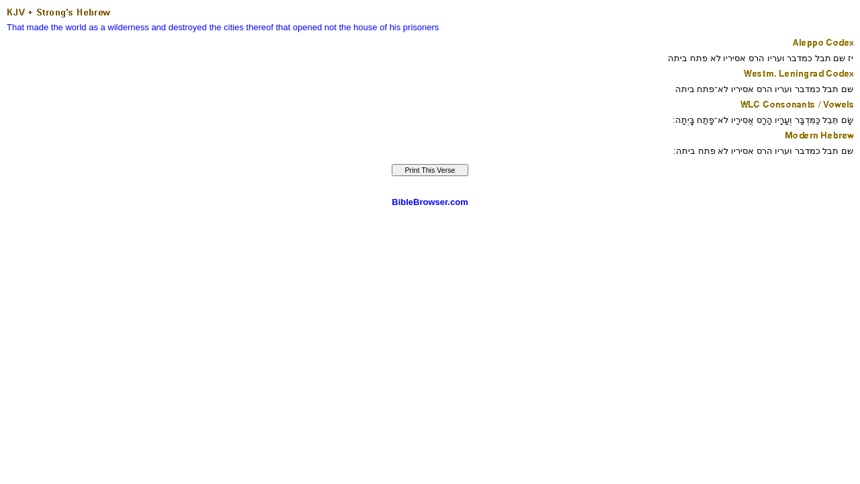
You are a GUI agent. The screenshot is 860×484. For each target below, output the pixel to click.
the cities (226, 27)
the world (69, 27)
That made (27, 27)
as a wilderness (119, 27)
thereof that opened (284, 27)
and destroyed (178, 27)
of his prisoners (409, 27)
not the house (351, 27)
